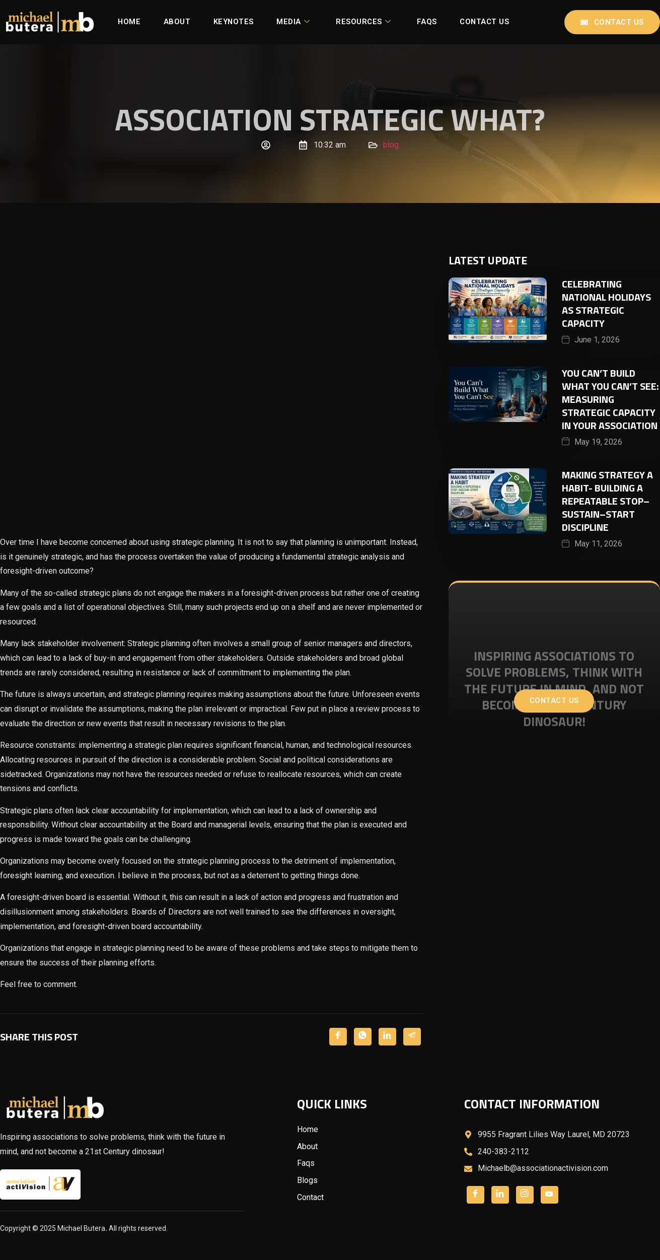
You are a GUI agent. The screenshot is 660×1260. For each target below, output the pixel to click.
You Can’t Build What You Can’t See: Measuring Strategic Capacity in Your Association (610, 400)
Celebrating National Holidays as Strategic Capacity (606, 303)
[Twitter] (363, 1036)
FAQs (469, 19)
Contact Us (313, 28)
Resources (403, 19)
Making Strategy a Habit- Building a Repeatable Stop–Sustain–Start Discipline (607, 502)
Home (159, 19)
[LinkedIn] (387, 1036)
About (209, 19)
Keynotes (268, 19)
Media (331, 19)
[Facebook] (338, 1036)
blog (391, 145)
